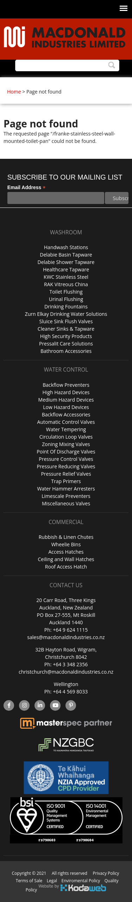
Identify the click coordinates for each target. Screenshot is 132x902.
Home (14, 91)
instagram (24, 705)
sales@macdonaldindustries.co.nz (66, 637)
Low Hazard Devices (66, 407)
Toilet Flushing (65, 291)
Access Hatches (65, 551)
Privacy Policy (106, 873)
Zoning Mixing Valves (66, 444)
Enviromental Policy (81, 881)
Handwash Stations (66, 247)
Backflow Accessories (66, 414)
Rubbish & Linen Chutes (66, 537)
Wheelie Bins (66, 544)
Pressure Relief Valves (66, 473)
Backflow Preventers (66, 384)
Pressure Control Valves (66, 459)
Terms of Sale (29, 881)
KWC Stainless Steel (66, 276)
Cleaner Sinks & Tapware (66, 328)
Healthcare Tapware (66, 269)
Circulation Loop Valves (66, 436)
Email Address (26, 187)
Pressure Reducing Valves (66, 466)
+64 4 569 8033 (70, 691)
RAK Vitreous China (66, 284)
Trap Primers (66, 481)
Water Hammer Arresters (66, 488)
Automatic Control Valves (66, 422)
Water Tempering (66, 429)
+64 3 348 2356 (70, 664)
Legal (52, 881)
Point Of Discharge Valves (66, 451)
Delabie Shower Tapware (66, 262)
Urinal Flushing (66, 299)
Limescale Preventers (66, 496)
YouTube (55, 705)
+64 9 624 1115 (70, 629)
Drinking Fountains (66, 306)
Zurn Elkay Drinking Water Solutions (66, 314)
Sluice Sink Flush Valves (66, 321)
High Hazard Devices (66, 392)
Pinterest (71, 705)
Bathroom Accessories (66, 351)
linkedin (40, 705)
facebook (8, 705)
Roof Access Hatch (66, 566)
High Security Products (66, 336)
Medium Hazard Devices (66, 399)
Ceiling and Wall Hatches (66, 559)
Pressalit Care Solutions (66, 343)
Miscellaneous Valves (66, 503)
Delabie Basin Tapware (66, 254)
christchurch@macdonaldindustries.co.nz (66, 671)
